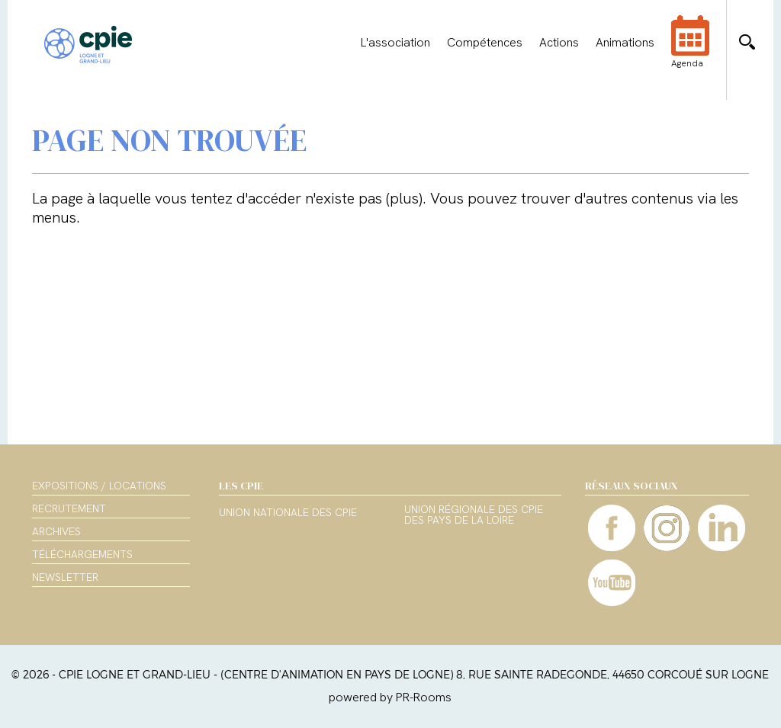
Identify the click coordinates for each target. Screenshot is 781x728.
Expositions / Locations (99, 485)
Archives (56, 531)
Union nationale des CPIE (288, 513)
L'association (395, 42)
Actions (559, 42)
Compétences (484, 42)
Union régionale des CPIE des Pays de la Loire (473, 515)
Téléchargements (82, 554)
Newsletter (65, 577)
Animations (625, 42)
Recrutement (69, 508)
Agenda (690, 51)
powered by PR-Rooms (390, 697)
